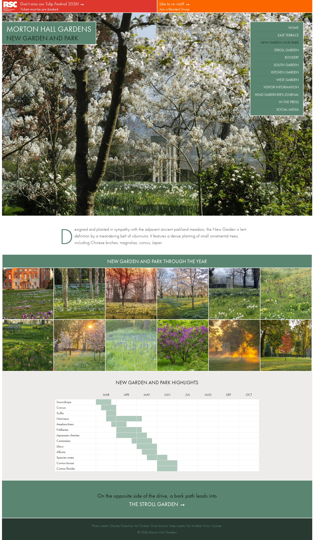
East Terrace (288, 35)
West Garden (287, 79)
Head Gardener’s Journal (277, 94)
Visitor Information (281, 87)
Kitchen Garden (285, 72)
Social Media (287, 109)
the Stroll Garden (153, 504)
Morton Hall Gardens (48, 29)
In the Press (289, 102)
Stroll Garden (286, 50)
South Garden (286, 65)
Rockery (292, 57)
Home (294, 27)
